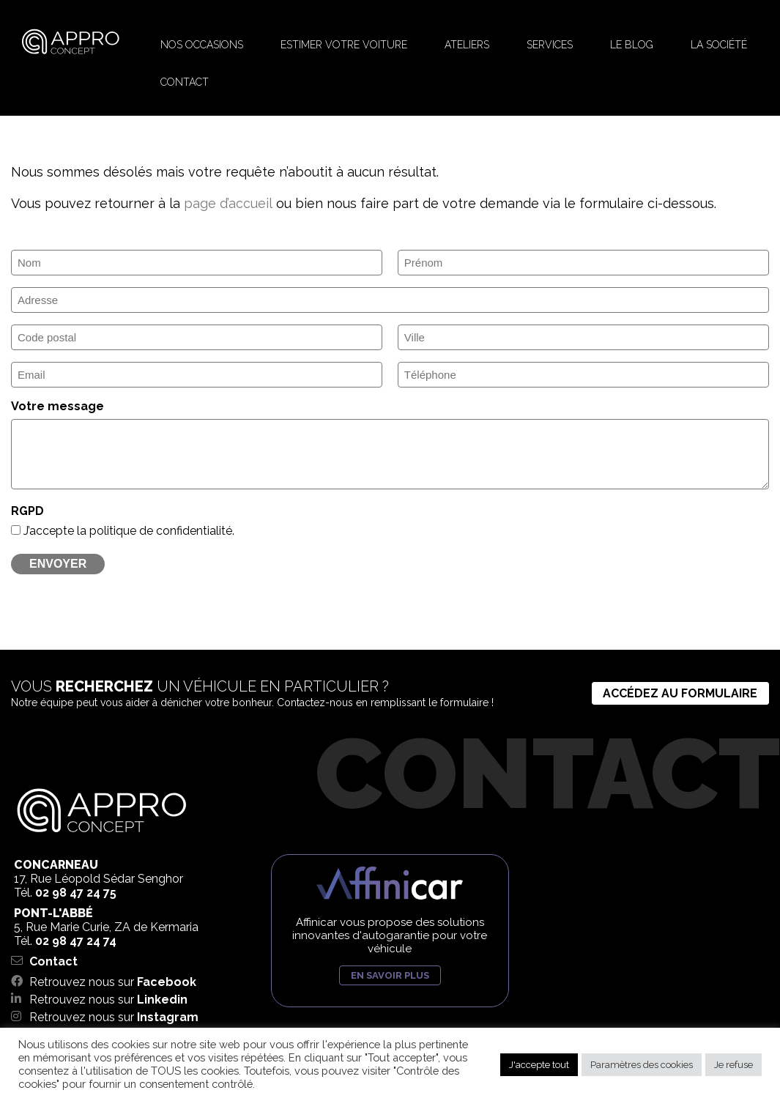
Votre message (57, 406)
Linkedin (162, 1000)
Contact (53, 961)
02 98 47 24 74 (75, 941)
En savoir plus (390, 975)
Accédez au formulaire (680, 693)
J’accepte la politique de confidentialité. (128, 531)
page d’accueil (228, 203)
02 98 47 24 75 (75, 893)
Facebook (166, 982)
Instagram (167, 1017)
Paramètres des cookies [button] (641, 1064)
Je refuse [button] (733, 1064)
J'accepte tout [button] (539, 1064)
